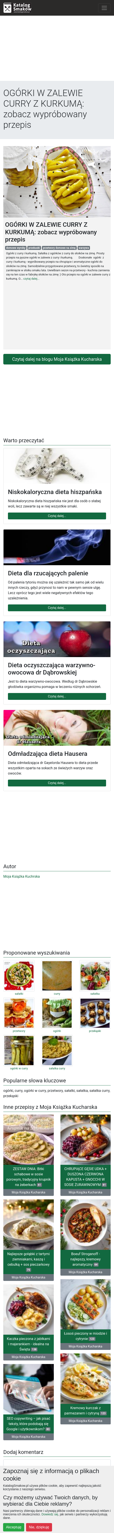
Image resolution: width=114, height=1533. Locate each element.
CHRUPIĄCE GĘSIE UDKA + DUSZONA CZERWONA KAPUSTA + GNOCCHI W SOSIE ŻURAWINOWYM (85, 1177)
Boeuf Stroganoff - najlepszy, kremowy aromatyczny (85, 1259)
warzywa (83, 247)
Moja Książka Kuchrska (21, 876)
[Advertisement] (57, 50)
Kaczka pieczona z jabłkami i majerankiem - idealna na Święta (28, 1344)
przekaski (34, 247)
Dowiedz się (49, 1514)
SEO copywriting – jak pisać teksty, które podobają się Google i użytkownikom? (28, 1423)
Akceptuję (13, 1527)
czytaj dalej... (31, 278)
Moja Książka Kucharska (28, 1192)
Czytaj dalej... (57, 516)
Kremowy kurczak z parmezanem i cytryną (85, 1410)
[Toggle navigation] (104, 8)
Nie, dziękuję (39, 1527)
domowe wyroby (16, 247)
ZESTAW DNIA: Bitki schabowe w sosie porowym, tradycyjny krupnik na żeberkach (28, 1177)
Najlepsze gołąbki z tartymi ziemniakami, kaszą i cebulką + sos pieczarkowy (28, 1262)
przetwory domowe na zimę (59, 247)
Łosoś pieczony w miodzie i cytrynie (85, 1336)
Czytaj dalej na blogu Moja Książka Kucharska (57, 359)
